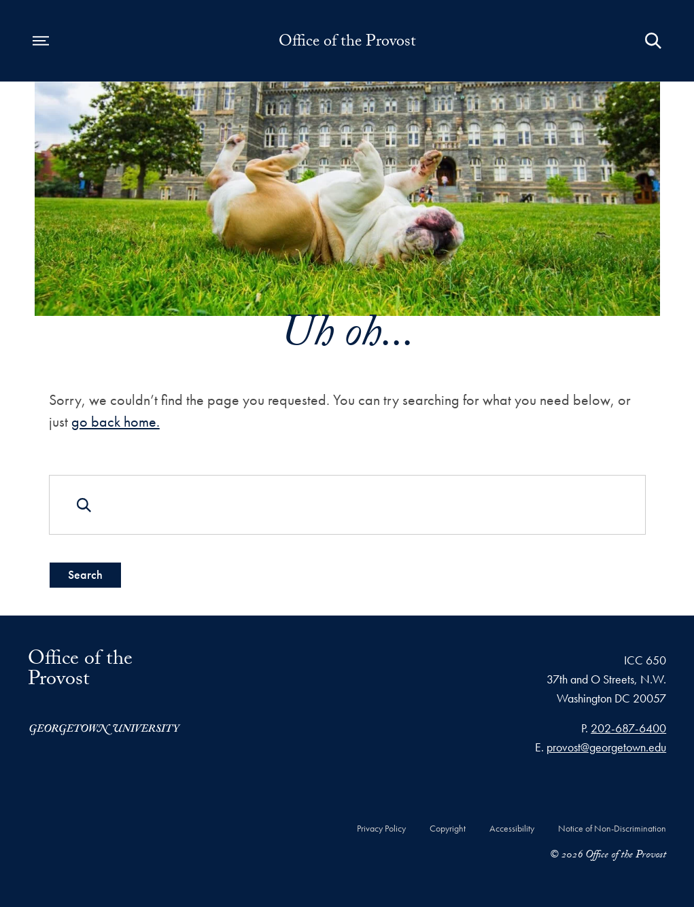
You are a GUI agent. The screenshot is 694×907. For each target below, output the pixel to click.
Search (84, 574)
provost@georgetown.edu (606, 747)
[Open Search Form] (653, 41)
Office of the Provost (347, 43)
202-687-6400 (628, 728)
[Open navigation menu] (41, 41)
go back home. (115, 421)
